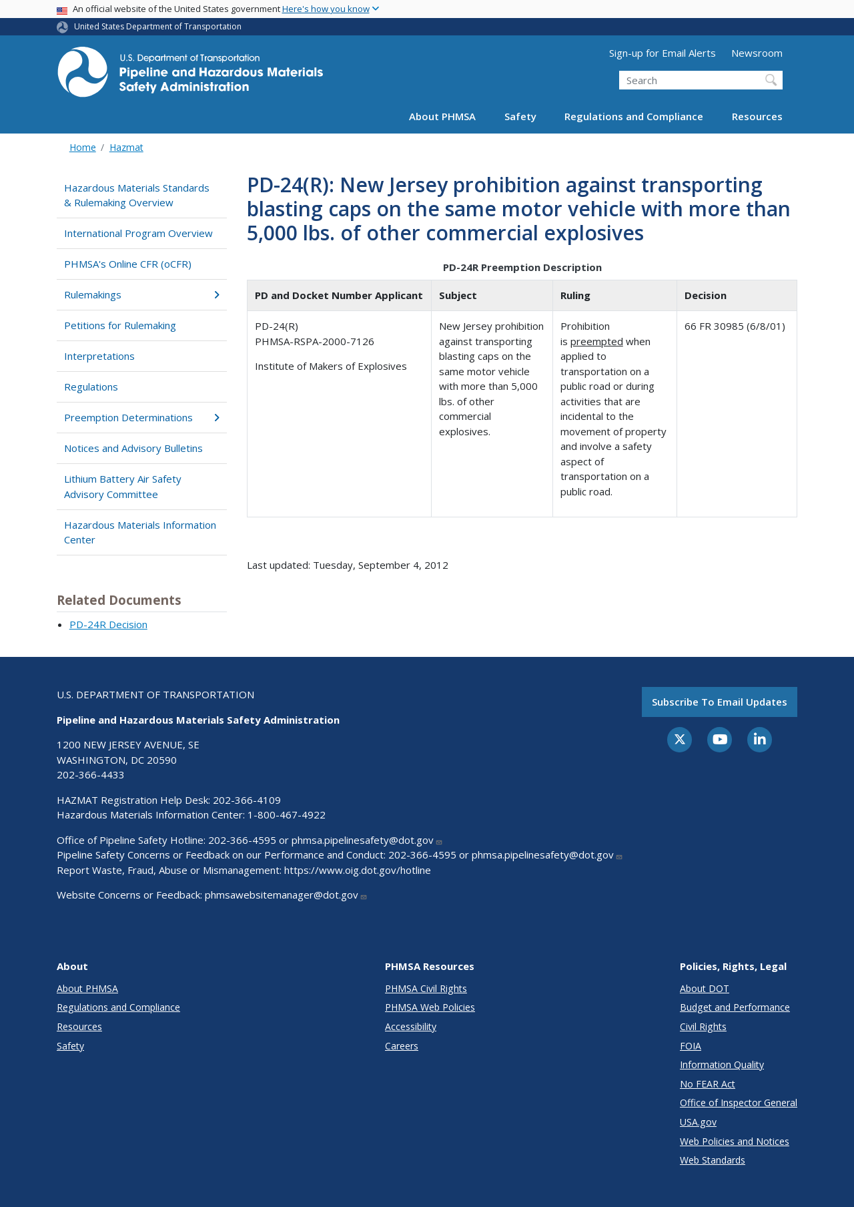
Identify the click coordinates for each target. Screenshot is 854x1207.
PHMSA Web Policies (430, 1007)
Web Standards (712, 1160)
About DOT (704, 988)
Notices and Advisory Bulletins (133, 448)
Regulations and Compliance (633, 116)
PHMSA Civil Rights (426, 988)
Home (82, 147)
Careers (401, 1045)
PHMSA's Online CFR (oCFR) (127, 263)
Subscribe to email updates (719, 701)
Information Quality (722, 1064)
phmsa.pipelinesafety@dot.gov (367, 840)
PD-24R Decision (108, 624)
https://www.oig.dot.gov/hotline (357, 870)
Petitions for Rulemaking (120, 325)
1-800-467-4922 (287, 814)
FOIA (690, 1045)
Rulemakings (142, 294)
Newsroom (757, 52)
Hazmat (126, 147)
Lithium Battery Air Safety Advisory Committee (122, 486)
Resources (757, 116)
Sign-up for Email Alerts (662, 52)
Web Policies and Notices (734, 1141)
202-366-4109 (247, 799)
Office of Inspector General (738, 1102)
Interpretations (99, 356)
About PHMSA (442, 116)
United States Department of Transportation (158, 26)
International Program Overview (138, 233)
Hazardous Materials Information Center (140, 532)
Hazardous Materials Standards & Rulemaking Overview (136, 195)
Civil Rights (703, 1026)
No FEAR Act (707, 1083)
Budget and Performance (735, 1007)
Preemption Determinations (142, 417)
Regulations (91, 386)
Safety (520, 116)
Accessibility (410, 1026)
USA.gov (698, 1122)
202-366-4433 (91, 774)
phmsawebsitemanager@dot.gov (286, 894)
